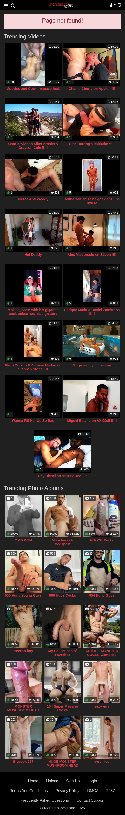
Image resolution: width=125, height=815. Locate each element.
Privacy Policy (68, 791)
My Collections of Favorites (62, 653)
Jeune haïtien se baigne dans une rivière (92, 201)
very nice (101, 761)
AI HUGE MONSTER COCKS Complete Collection (101, 655)
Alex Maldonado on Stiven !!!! (92, 255)
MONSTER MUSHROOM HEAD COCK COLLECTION (23, 710)
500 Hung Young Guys (23, 595)
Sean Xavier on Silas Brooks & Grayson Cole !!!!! (33, 146)
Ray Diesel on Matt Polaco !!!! (62, 476)
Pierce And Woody (33, 199)
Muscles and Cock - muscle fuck (33, 89)
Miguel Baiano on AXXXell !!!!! (92, 421)
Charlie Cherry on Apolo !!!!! (92, 89)
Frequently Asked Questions (45, 800)
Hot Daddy (33, 255)
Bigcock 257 (23, 761)
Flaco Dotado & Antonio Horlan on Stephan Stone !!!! (33, 367)
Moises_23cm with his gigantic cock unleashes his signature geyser (33, 314)
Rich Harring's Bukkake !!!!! (92, 144)
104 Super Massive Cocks (62, 708)
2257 (110, 791)
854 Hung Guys (101, 595)
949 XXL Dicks (102, 540)
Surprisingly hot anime (92, 365)
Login (92, 781)
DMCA (92, 791)
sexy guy (101, 706)
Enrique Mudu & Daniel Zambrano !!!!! (92, 312)
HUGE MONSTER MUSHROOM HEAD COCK (62, 765)
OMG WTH (23, 540)
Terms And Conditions (29, 791)
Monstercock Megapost (62, 542)
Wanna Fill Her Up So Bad (33, 421)
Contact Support (90, 800)
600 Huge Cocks (62, 595)
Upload (52, 781)
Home (33, 781)
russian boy (23, 651)
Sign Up (73, 781)
